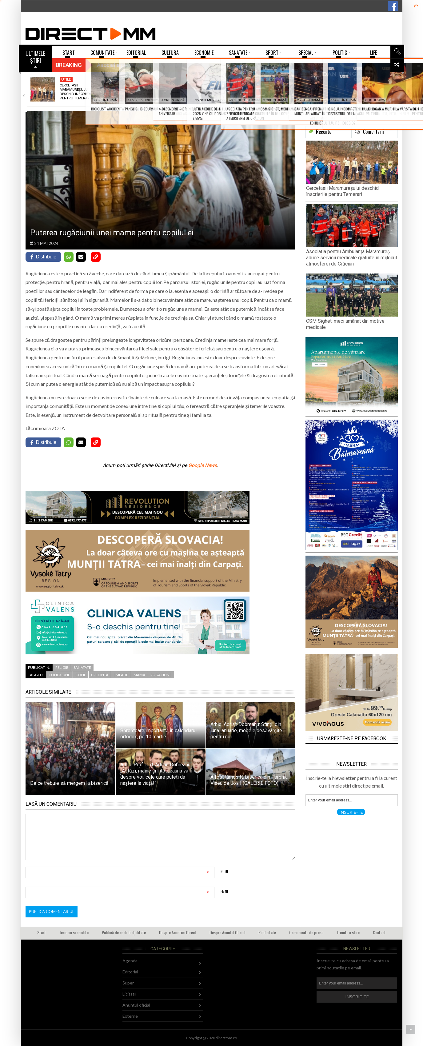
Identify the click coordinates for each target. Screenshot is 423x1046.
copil (80, 675)
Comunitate (366, 79)
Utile (66, 79)
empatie (121, 675)
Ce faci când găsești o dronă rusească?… (371, 87)
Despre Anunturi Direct (177, 932)
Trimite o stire (348, 932)
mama (139, 675)
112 (284, 79)
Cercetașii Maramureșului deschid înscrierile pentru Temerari (77, 92)
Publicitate (267, 932)
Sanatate (143, 79)
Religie (61, 667)
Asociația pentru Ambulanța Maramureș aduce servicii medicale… (149, 92)
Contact (379, 932)
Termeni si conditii (74, 932)
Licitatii (129, 993)
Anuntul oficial (136, 1005)
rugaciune (161, 675)
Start (41, 932)
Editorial (130, 971)
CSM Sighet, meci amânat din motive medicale (223, 89)
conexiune (59, 675)
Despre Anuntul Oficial (227, 932)
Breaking (69, 65)
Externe (130, 1016)
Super (128, 982)
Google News (202, 465)
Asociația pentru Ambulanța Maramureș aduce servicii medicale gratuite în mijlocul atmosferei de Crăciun (351, 258)
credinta (99, 675)
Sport (213, 79)
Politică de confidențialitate (124, 932)
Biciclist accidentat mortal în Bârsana (297, 87)
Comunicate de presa (306, 932)
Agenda (130, 960)
